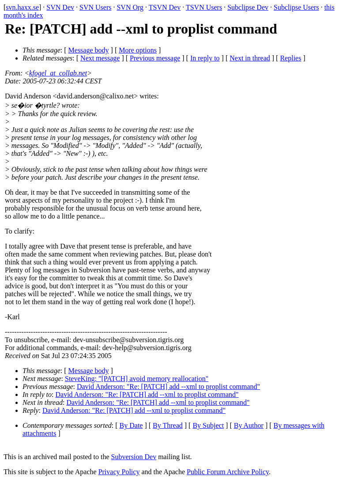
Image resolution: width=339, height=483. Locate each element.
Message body (88, 50)
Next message (100, 58)
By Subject (208, 425)
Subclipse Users (296, 7)
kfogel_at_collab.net (58, 73)
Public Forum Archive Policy (228, 471)
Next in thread (250, 58)
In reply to (205, 58)
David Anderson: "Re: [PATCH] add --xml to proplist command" (168, 386)
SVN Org (130, 7)
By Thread (168, 425)
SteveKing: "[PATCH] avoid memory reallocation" (136, 378)
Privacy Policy (119, 471)
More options (138, 50)
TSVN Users (204, 7)
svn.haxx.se (22, 7)
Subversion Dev (134, 456)
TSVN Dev (165, 7)
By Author (249, 425)
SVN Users (95, 7)
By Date (131, 425)
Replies (290, 58)
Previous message (155, 58)
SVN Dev (60, 7)
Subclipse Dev (247, 7)
